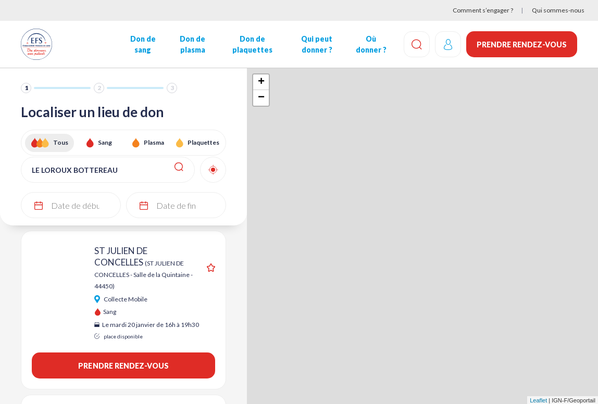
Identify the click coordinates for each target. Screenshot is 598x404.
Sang (105, 142)
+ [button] (261, 82)
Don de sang (143, 44)
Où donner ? (370, 44)
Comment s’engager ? (483, 10)
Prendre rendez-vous (522, 44)
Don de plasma (192, 44)
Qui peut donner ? (316, 44)
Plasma (154, 142)
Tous (60, 142)
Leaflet (538, 400)
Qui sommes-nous (558, 10)
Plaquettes (203, 142)
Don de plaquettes (252, 44)
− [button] (261, 98)
